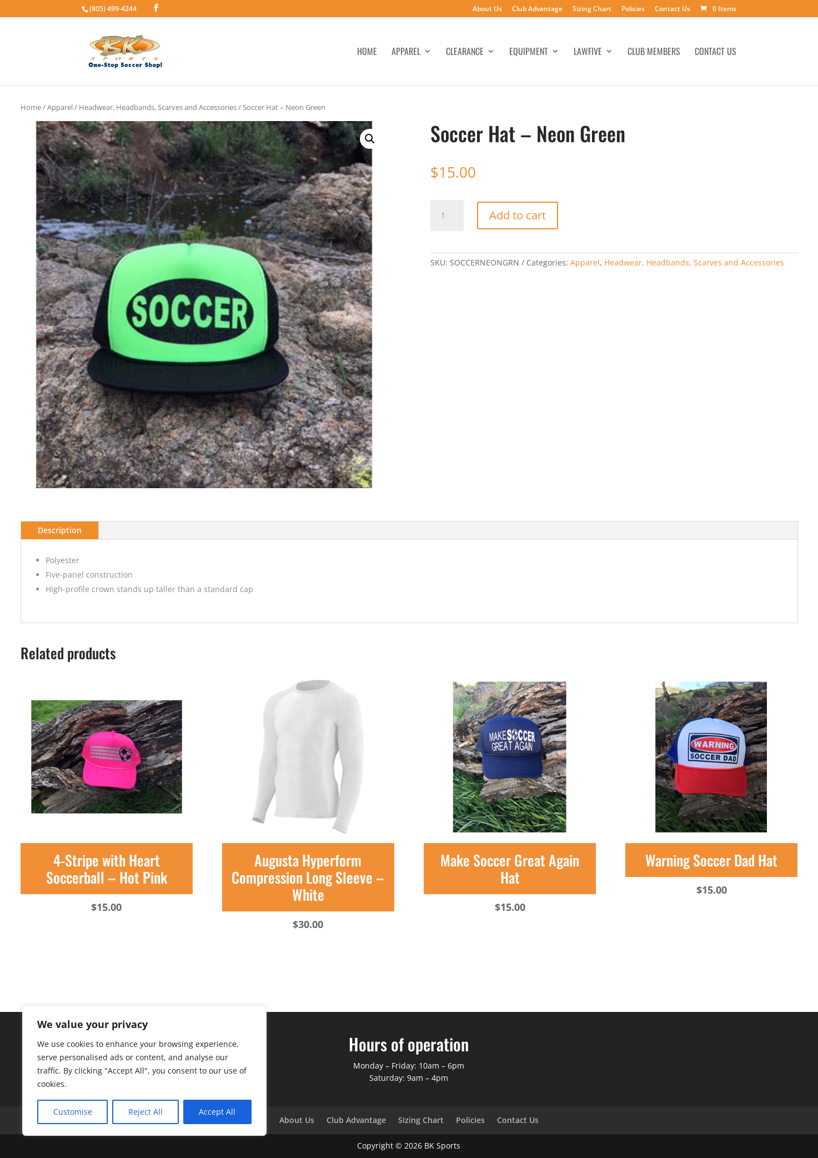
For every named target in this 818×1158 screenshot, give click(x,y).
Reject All (145, 1111)
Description (60, 530)
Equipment (528, 52)
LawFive (588, 52)
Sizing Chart (592, 9)
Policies (633, 9)
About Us (487, 9)
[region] (144, 1071)
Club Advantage (537, 9)
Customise (72, 1111)
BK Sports (442, 1145)
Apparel (406, 52)
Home (367, 52)
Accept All (217, 1111)
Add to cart (517, 215)
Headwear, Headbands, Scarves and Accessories (158, 107)
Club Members (654, 52)
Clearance (465, 52)
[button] (370, 139)
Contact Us (672, 9)
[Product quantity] (447, 215)
